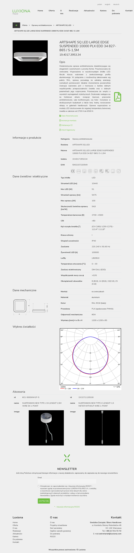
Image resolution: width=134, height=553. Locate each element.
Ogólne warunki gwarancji (60, 531)
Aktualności (89, 10)
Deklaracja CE (66, 125)
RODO (53, 536)
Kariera (103, 10)
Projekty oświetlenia (58, 525)
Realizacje (73, 10)
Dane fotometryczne (68, 116)
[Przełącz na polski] (99, 4)
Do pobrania (116, 12)
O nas (61, 12)
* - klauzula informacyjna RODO (67, 507)
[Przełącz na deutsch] (115, 4)
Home (40, 10)
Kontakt (129, 10)
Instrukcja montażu (67, 120)
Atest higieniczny (67, 130)
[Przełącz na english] (107, 4)
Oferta (52, 10)
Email (40, 477)
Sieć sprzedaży (56, 528)
